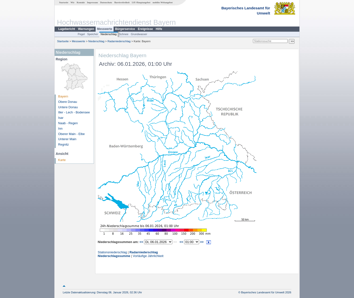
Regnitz (63, 144)
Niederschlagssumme (114, 256)
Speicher (92, 34)
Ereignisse (145, 29)
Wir (72, 2)
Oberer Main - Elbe (71, 134)
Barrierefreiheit (122, 2)
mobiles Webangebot (163, 2)
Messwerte (104, 29)
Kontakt (81, 2)
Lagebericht (66, 29)
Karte (62, 160)
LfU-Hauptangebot (141, 2)
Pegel (81, 34)
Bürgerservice (125, 29)
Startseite (63, 2)
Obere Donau (67, 102)
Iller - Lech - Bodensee (74, 112)
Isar (60, 118)
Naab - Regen (68, 123)
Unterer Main (67, 139)
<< (141, 242)
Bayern (63, 96)
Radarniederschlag (119, 41)
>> (202, 242)
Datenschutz (106, 2)
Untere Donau (68, 107)
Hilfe (159, 29)
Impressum (92, 2)
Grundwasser (139, 34)
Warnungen (86, 29)
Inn (60, 128)
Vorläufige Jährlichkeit (148, 256)
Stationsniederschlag (112, 252)
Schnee (123, 34)
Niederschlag (109, 34)
